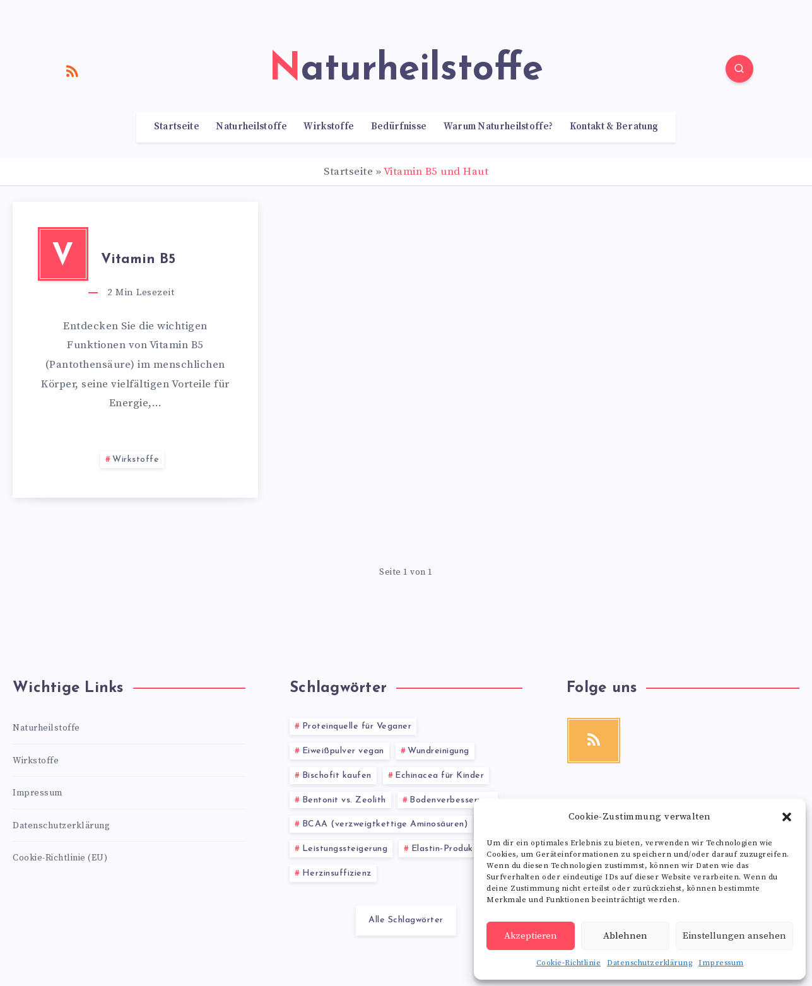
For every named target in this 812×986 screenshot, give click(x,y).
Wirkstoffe (328, 126)
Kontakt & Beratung (614, 126)
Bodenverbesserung (451, 800)
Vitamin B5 (138, 259)
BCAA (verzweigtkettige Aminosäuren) (385, 824)
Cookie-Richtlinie (568, 963)
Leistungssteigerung (345, 849)
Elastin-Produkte (447, 849)
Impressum (721, 963)
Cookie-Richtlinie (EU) (60, 858)
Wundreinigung (438, 751)
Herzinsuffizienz (337, 873)
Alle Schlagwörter (406, 920)
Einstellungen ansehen (734, 936)
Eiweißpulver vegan (343, 751)
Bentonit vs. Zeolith (344, 800)
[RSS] (73, 71)
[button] (786, 817)
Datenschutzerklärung (649, 963)
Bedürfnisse (399, 126)
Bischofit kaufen (337, 775)
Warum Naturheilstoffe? (498, 126)
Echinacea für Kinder (439, 775)
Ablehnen (625, 936)
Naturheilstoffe (251, 126)
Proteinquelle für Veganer (357, 726)
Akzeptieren (530, 936)
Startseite (176, 126)
